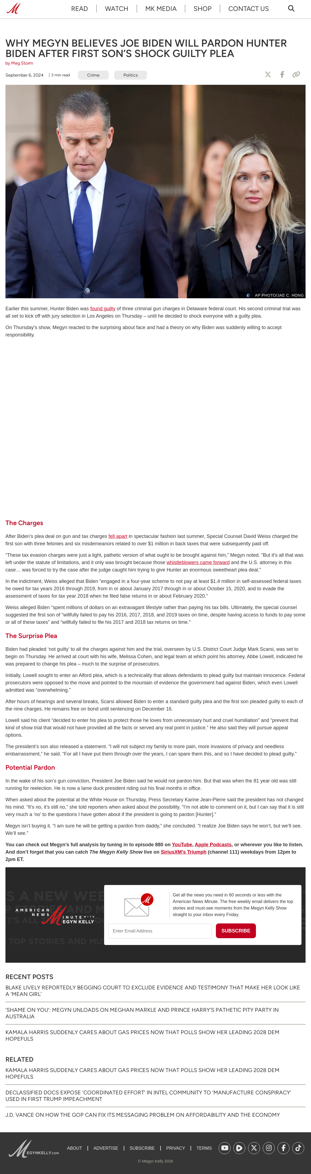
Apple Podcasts (213, 844)
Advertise (105, 1148)
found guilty (102, 308)
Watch (116, 9)
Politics (130, 75)
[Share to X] (267, 74)
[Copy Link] (296, 74)
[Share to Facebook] (282, 74)
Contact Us (248, 9)
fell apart (117, 536)
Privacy (175, 1148)
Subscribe (142, 1148)
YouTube (182, 844)
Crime (93, 75)
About (74, 1148)
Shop (203, 9)
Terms (204, 1148)
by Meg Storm (19, 63)
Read (79, 9)
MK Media (161, 9)
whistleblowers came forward (198, 562)
